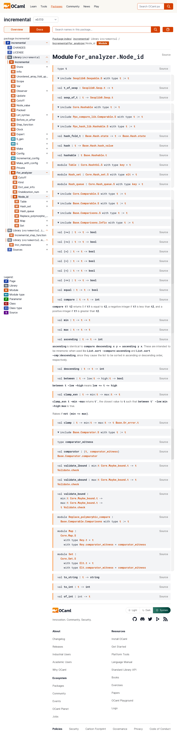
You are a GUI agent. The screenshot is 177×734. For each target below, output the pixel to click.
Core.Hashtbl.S (91, 164)
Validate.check (68, 470)
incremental (17, 19)
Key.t (83, 540)
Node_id (23, 196)
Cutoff (20, 100)
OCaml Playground (122, 700)
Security (74, 728)
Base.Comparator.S (86, 432)
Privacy (138, 728)
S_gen (20, 139)
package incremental (16, 38)
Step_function (24, 124)
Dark (146, 610)
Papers (116, 692)
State (19, 66)
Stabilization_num (28, 192)
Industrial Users (61, 654)
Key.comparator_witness (96, 544)
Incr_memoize (23, 244)
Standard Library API (124, 669)
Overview (17, 29)
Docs (39, 29)
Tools (43, 6)
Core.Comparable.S (86, 193)
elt (128, 174)
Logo (115, 708)
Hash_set (25, 206)
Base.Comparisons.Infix (90, 222)
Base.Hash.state (96, 136)
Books (115, 677)
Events (56, 701)
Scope (20, 81)
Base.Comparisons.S (87, 213)
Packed (20, 110)
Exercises (117, 685)
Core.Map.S (68, 535)
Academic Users (62, 662)
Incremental (22, 62)
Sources (17, 249)
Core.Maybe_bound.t (115, 465)
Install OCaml (119, 639)
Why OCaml (59, 669)
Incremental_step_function (30, 235)
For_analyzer (24, 172)
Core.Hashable (83, 107)
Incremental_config (27, 158)
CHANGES (19, 47)
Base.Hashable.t (95, 155)
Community (73, 6)
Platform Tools (120, 654)
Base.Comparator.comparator (77, 456)
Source (166, 54)
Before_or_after (25, 119)
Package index (61, 38)
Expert (20, 134)
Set (22, 225)
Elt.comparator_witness (96, 567)
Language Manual (122, 662)
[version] (45, 19)
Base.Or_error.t (127, 422)
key (122, 164)
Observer (21, 91)
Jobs (55, 716)
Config (20, 153)
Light (132, 610)
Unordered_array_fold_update (33, 76)
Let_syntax (23, 115)
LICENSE (18, 52)
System (162, 610)
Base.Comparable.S (86, 203)
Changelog (58, 639)
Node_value (23, 105)
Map (22, 220)
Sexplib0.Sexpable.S (87, 78)
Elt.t (83, 563)
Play (96, 6)
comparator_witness (104, 451)
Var (18, 86)
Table (23, 201)
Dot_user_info (26, 187)
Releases (57, 646)
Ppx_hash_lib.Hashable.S (90, 126)
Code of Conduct (160, 728)
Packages (56, 6)
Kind (21, 182)
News (86, 6)
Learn (33, 6)
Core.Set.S (68, 558)
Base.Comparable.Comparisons (81, 521)
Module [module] (103, 43)
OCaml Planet (60, 708)
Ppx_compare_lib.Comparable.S (94, 116)
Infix (19, 71)
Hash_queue (27, 211)
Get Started (119, 646)
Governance (120, 728)
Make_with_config (27, 163)
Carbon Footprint (95, 728)
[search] (168, 6)
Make (19, 148)
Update (20, 95)
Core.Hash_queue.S (102, 184)
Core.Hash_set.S (97, 174)
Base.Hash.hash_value (97, 145)
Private (20, 167)
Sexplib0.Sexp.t (93, 87)
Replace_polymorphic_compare (35, 216)
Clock (19, 129)
